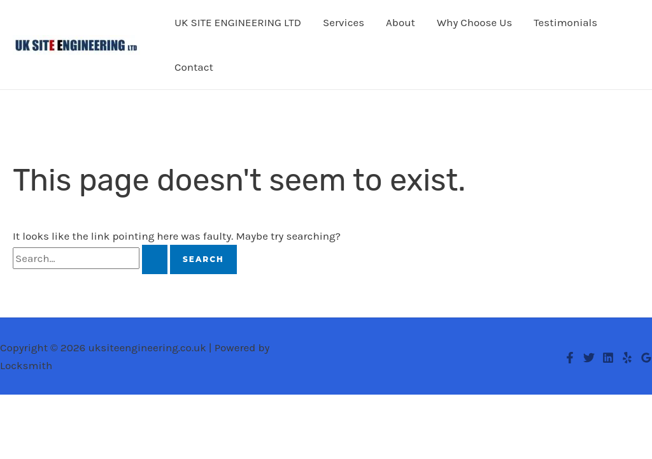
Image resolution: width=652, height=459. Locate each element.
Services (343, 22)
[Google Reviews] (646, 357)
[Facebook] (570, 357)
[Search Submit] (154, 259)
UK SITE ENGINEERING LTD (237, 22)
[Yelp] (627, 357)
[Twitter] (589, 357)
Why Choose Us (474, 22)
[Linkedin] (608, 357)
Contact (193, 67)
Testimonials (565, 22)
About (400, 22)
